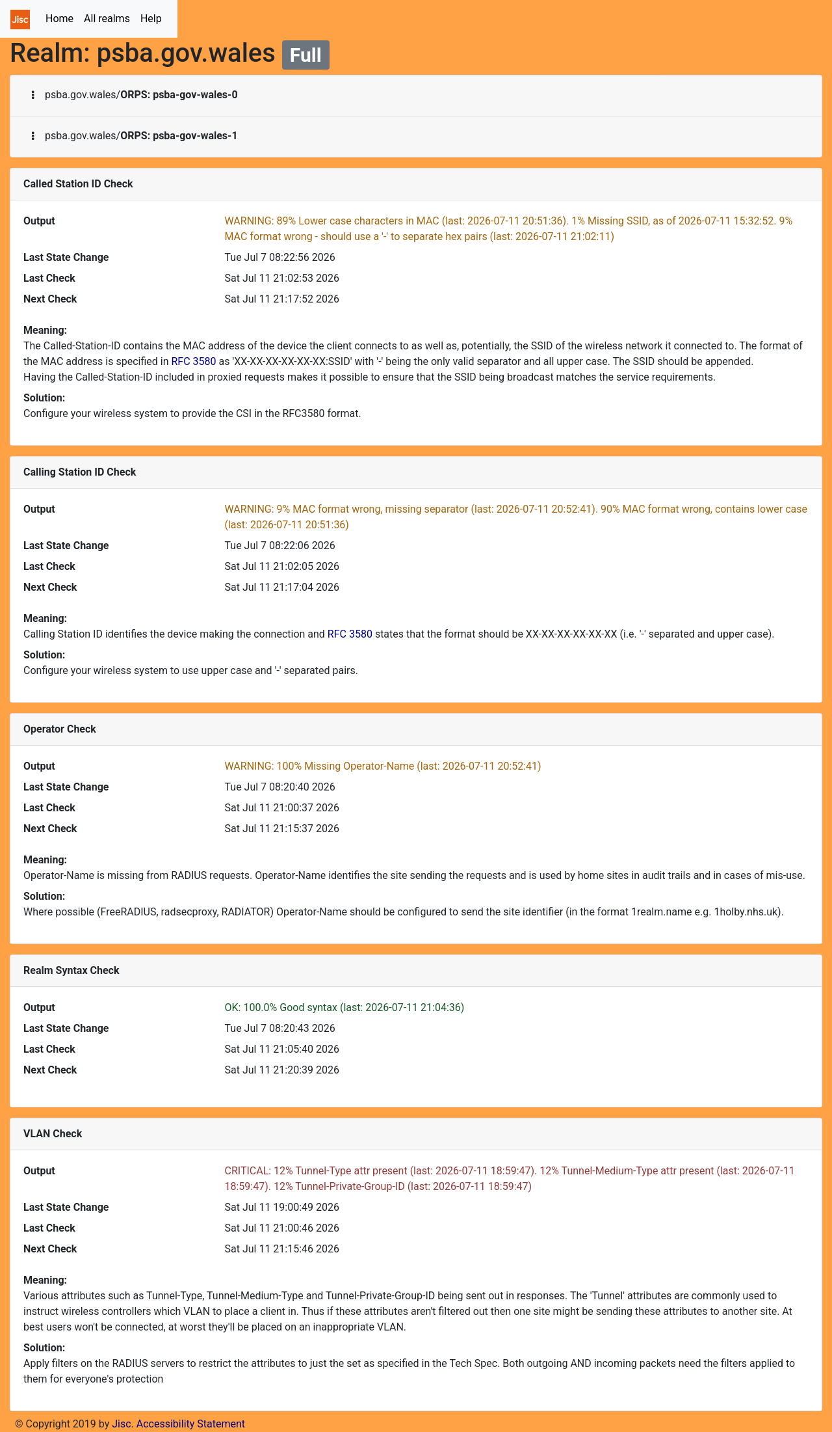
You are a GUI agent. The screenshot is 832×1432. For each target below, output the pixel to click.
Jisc (121, 1424)
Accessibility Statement (190, 1424)
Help (151, 18)
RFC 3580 (193, 361)
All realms (107, 18)
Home (62, 17)
